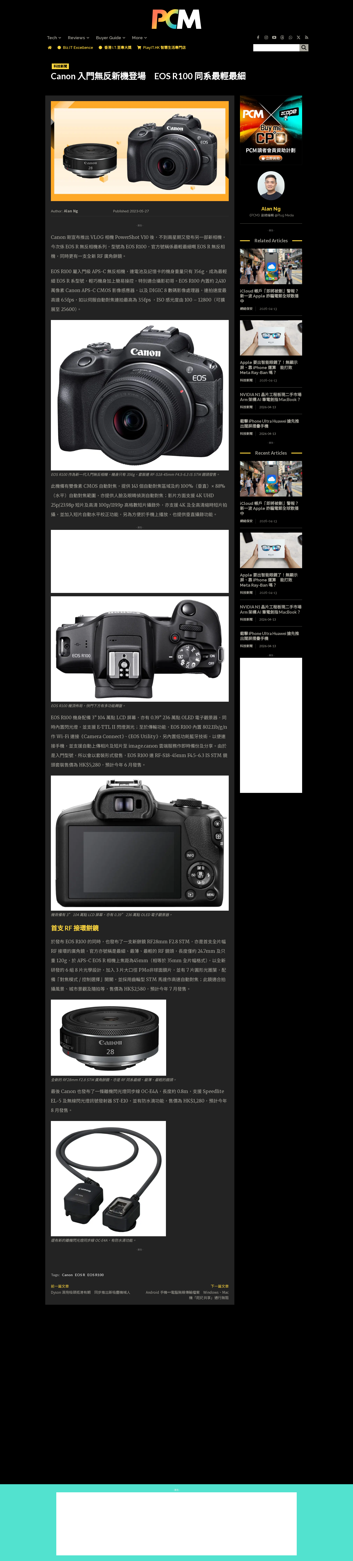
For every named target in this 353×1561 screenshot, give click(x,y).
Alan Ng (71, 210)
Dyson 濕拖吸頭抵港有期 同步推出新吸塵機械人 (90, 1292)
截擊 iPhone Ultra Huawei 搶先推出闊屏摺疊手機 (269, 424)
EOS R (80, 1275)
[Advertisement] (140, 561)
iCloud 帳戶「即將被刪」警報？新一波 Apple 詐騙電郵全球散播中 (269, 296)
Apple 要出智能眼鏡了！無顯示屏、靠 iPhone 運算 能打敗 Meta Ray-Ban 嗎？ (269, 367)
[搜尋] (303, 47)
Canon (67, 1275)
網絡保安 (246, 309)
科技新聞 (60, 66)
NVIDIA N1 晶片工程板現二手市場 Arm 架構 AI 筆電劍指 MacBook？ (272, 397)
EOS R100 (95, 1275)
